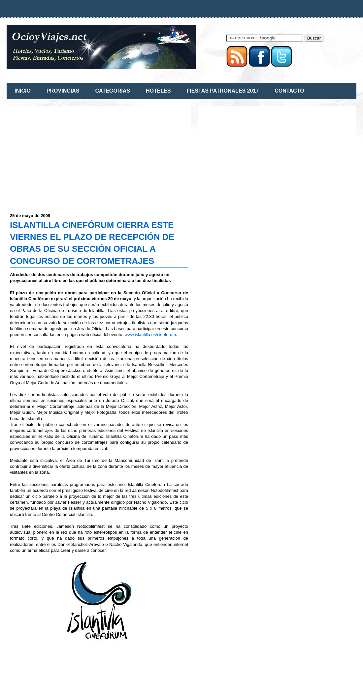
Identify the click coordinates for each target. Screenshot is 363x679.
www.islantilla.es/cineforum (150, 334)
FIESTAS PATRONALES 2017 (223, 91)
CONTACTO (289, 91)
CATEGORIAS (112, 91)
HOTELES (158, 91)
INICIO (23, 91)
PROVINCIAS (63, 91)
